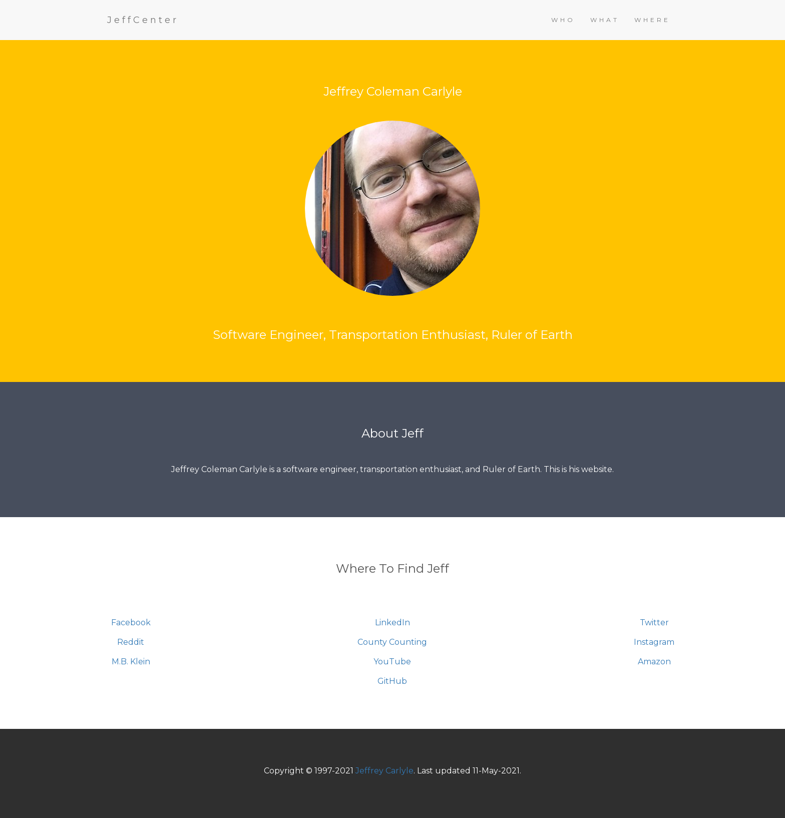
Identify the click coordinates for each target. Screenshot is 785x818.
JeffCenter (143, 20)
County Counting (392, 642)
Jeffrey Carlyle (384, 770)
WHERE (652, 20)
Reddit (130, 642)
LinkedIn (392, 622)
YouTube (392, 661)
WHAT (604, 20)
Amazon (654, 661)
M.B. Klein (131, 661)
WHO (563, 20)
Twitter (654, 622)
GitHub (392, 681)
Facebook (131, 622)
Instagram (654, 642)
